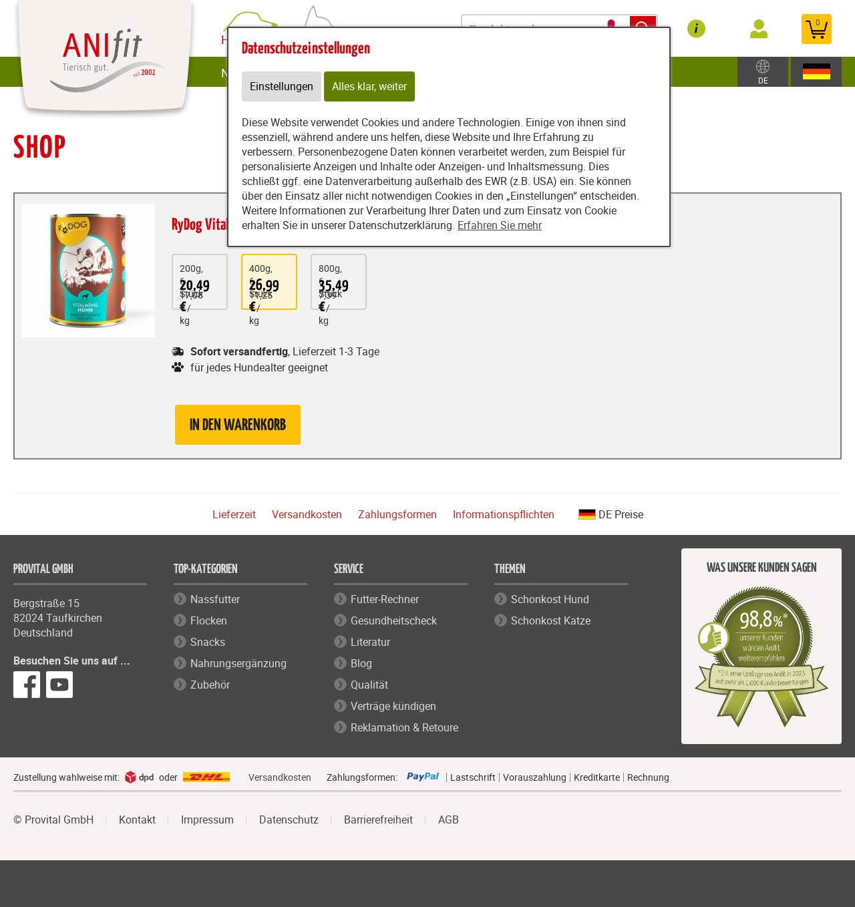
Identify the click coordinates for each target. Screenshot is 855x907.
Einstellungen (281, 86)
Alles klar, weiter (369, 86)
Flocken (208, 620)
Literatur (370, 641)
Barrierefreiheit (378, 819)
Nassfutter (215, 599)
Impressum (207, 819)
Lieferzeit (234, 514)
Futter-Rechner (385, 599)
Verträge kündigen (393, 706)
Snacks (207, 641)
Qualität (369, 684)
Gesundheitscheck (394, 620)
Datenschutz (289, 819)
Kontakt (137, 819)
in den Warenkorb (238, 425)
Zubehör (210, 684)
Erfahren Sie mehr (500, 225)
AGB (448, 819)
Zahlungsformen (397, 514)
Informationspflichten (503, 514)
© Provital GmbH (53, 819)
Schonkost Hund (550, 599)
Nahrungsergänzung (238, 663)
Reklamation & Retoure (404, 727)
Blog (361, 663)
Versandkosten (307, 514)
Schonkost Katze (550, 620)
